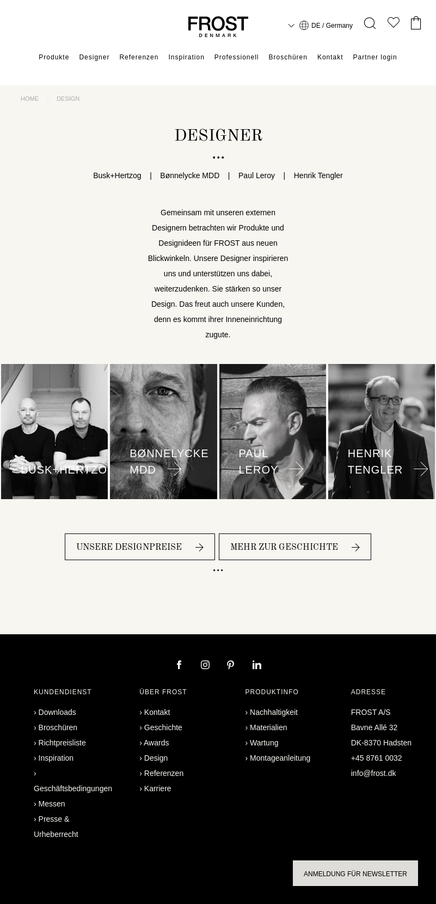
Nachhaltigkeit (274, 712)
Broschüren (288, 57)
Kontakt (330, 57)
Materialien (268, 727)
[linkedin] (257, 666)
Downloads (57, 712)
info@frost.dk (373, 773)
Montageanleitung (280, 758)
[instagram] (206, 666)
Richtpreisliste (62, 742)
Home (30, 98)
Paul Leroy (256, 175)
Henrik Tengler (314, 175)
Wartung (264, 742)
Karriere (157, 788)
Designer (94, 57)
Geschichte (163, 727)
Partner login (375, 57)
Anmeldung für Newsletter (355, 874)
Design (156, 758)
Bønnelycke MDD (190, 175)
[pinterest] (232, 666)
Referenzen (138, 57)
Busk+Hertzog (121, 175)
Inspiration (186, 57)
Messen (52, 803)
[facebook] (180, 666)
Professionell (236, 57)
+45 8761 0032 (376, 758)
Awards (156, 742)
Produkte (54, 57)
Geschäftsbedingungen (73, 788)
